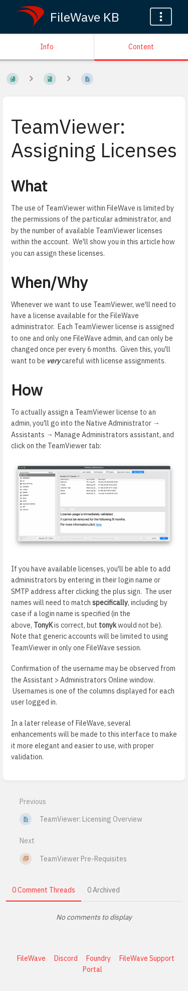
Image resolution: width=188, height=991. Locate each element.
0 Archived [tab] (103, 890)
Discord (66, 958)
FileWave (31, 958)
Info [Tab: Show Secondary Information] (47, 46)
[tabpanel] (94, 917)
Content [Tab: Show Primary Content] (141, 46)
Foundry (98, 958)
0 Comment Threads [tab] (43, 890)
